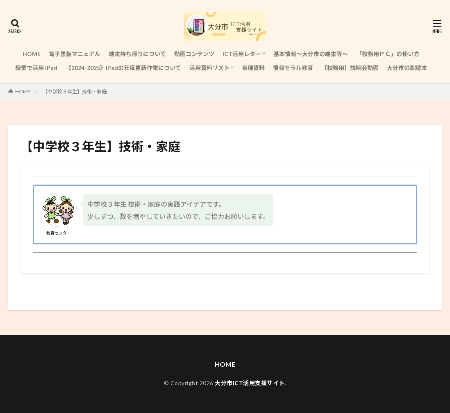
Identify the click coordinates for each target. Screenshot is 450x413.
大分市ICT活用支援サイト (250, 382)
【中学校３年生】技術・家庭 (75, 91)
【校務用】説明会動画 (350, 67)
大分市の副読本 (407, 67)
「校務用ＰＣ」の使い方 (387, 53)
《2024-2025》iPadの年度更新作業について (123, 67)
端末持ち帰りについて (137, 53)
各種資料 (253, 67)
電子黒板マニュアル (74, 53)
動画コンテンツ (194, 53)
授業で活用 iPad (36, 67)
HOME (32, 53)
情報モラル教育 (293, 67)
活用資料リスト (209, 67)
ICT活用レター (242, 53)
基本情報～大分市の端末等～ (310, 53)
